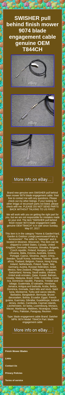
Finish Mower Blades (16, 351)
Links (8, 358)
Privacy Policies (13, 373)
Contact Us (11, 365)
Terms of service (14, 380)
